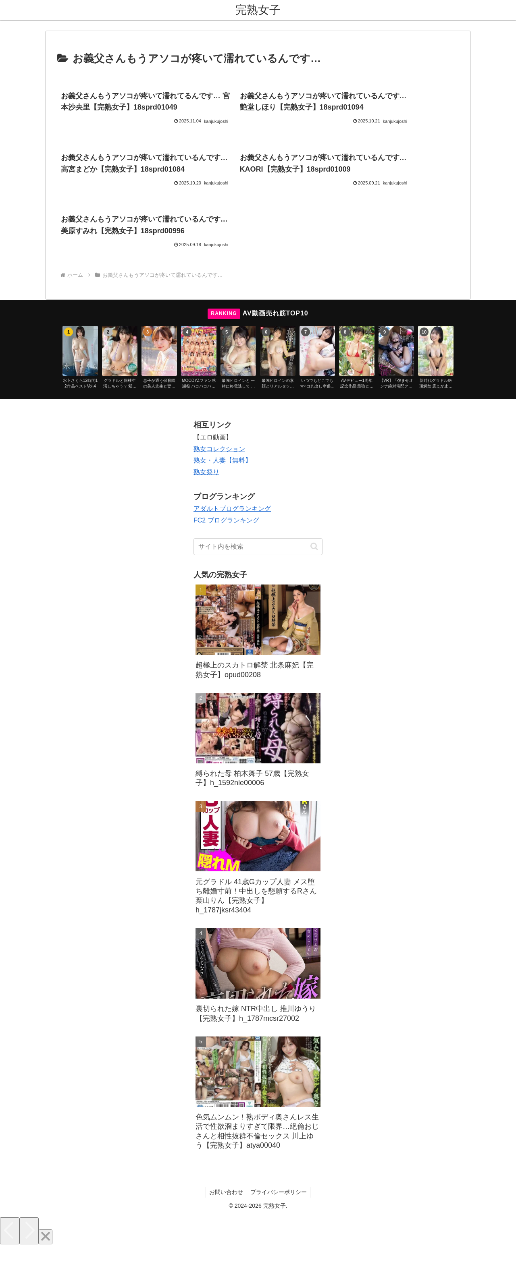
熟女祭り (206, 506)
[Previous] (9, 1265)
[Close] (45, 1271)
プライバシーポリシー (279, 1227)
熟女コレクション (219, 483)
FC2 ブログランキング (226, 554)
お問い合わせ (226, 1227)
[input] (258, 581)
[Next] (29, 1265)
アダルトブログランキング (232, 543)
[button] (314, 581)
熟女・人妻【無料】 (223, 495)
